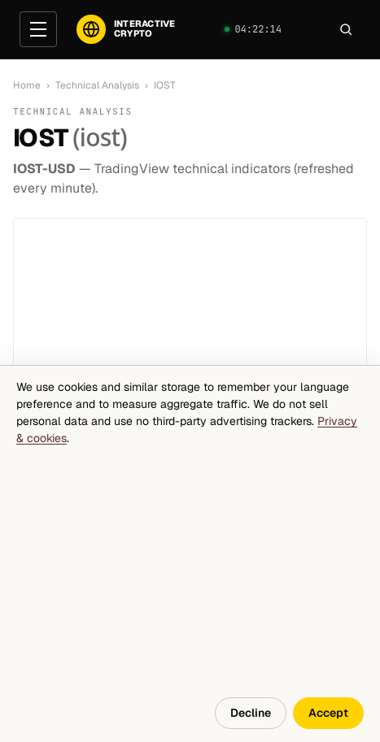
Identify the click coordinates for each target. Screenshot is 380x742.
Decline (250, 712)
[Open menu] (38, 29)
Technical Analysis (97, 85)
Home (27, 85)
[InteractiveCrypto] (125, 29)
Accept (328, 712)
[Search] (345, 29)
